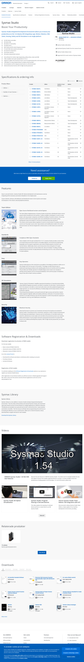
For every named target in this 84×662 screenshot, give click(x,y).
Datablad (22, 571)
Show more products (34, 162)
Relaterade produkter (72, 15)
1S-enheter (4, 545)
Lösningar (11, 7)
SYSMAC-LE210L (36, 104)
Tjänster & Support (29, 7)
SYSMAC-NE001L (36, 126)
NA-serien (45, 545)
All (3, 571)
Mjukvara (10, 11)
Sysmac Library (56, 15)
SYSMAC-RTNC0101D (37, 135)
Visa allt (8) (42, 554)
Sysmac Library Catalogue (69, 606)
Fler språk (10, 612)
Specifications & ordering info (19, 15)
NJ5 (64, 545)
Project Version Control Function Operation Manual (16, 594)
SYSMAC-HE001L (36, 95)
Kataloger (15, 571)
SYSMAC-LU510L (36, 116)
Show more (4, 618)
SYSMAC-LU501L (36, 107)
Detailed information (6, 15)
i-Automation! (26, 640)
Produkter (4, 7)
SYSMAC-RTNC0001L (37, 132)
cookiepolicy (6, 656)
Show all (42, 515)
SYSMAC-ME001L (36, 120)
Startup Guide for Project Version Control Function (43, 594)
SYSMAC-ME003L (36, 123)
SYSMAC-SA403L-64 (37, 143)
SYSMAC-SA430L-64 (37, 152)
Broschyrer (8, 571)
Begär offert (48, 178)
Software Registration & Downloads (42, 15)
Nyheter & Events (40, 7)
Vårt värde (26, 635)
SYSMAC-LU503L (36, 111)
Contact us (34, 178)
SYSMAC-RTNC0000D (37, 129)
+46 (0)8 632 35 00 (73, 637)
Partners (46, 635)
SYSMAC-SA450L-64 (37, 156)
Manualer (28, 571)
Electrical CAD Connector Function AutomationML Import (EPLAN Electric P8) (44, 581)
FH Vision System (27, 545)
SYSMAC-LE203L (36, 101)
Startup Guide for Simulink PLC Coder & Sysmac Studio (72, 594)
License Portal (9, 354)
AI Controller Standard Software (16, 579)
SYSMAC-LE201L (36, 98)
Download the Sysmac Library (9, 415)
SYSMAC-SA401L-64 (37, 139)
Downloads (81, 15)
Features (30, 15)
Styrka (25, 643)
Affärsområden (7, 640)
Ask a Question (72, 640)
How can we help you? (74, 635)
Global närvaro (6, 643)
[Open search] (50, 2)
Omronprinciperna (7, 637)
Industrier (19, 7)
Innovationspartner (48, 637)
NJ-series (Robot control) (69, 579)
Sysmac (10, 606)
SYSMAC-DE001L (36, 92)
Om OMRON (7, 635)
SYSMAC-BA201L (36, 89)
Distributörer (47, 640)
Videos (63, 15)
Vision (24, 637)
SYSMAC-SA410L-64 (37, 147)
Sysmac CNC (38, 606)
